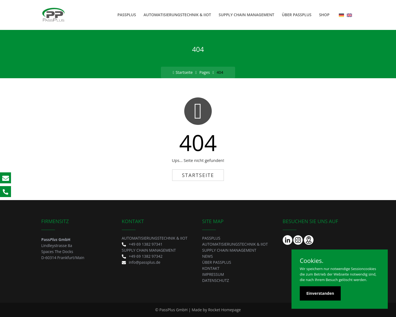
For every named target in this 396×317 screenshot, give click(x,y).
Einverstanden (320, 293)
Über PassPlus (297, 14)
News (207, 256)
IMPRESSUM (213, 274)
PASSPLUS (126, 14)
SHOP (324, 14)
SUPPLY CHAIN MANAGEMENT (246, 14)
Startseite (183, 72)
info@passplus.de (141, 262)
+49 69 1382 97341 (142, 244)
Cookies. (311, 260)
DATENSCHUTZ (215, 280)
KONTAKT (210, 268)
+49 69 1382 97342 (142, 256)
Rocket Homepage (224, 309)
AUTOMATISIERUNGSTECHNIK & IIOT (177, 14)
